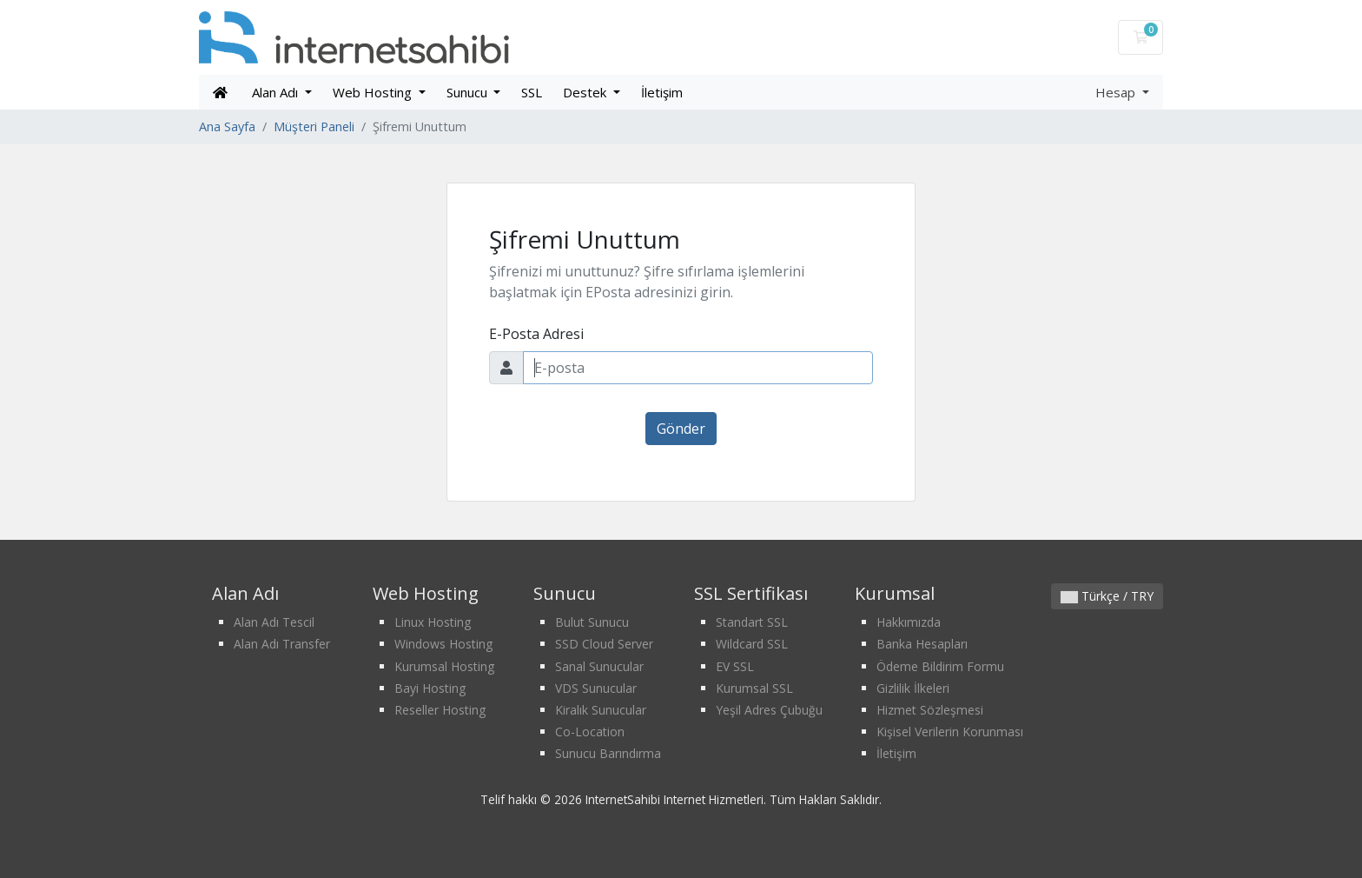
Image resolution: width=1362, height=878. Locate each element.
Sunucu (468, 92)
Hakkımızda (908, 622)
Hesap (1117, 92)
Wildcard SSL (752, 643)
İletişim (662, 92)
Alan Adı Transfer (282, 643)
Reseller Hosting (440, 710)
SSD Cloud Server (604, 643)
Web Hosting (374, 92)
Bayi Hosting (430, 688)
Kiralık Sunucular (600, 710)
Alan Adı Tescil (274, 622)
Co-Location (590, 731)
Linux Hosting (432, 622)
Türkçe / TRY (1107, 596)
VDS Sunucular (596, 688)
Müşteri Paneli (314, 126)
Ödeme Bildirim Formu (940, 666)
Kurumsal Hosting (444, 666)
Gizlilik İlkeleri (912, 688)
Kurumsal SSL (754, 688)
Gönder (681, 428)
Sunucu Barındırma (608, 753)
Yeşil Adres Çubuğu (769, 710)
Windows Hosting (443, 643)
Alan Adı (276, 92)
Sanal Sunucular (599, 666)
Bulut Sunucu (592, 622)
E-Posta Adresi (536, 333)
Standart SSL (752, 622)
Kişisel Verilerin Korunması (949, 731)
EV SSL (735, 666)
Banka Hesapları (922, 643)
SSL (531, 92)
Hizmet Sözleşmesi (929, 710)
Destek (586, 92)
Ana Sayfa (227, 126)
